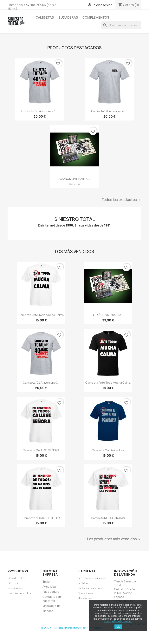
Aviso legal (49, 586)
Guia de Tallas (17, 578)
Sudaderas (68, 17)
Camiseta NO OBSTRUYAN (108, 518)
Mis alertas (84, 598)
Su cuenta (86, 571)
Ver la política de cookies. (118, 621)
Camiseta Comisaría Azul (108, 450)
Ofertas (13, 583)
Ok (118, 626)
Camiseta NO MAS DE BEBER (41, 518)
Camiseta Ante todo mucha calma (41, 315)
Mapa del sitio (51, 606)
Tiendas (47, 611)
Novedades (15, 588)
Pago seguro (51, 591)
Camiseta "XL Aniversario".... (39, 111)
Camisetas (45, 17)
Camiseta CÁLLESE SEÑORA (41, 450)
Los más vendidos (19, 593)
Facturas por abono (90, 588)
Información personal (91, 578)
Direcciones (85, 593)
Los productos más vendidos (114, 539)
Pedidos (82, 583)
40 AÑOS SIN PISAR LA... (74, 179)
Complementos (95, 17)
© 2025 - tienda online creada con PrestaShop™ (74, 628)
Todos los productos (121, 200)
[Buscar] (121, 25)
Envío (46, 581)
